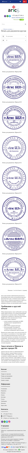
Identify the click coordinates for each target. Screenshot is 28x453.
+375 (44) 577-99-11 (18, 15)
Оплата (3, 395)
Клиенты (3, 393)
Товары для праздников (6, 376)
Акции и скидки (5, 380)
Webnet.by (18, 451)
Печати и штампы (6, 29)
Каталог (4, 1)
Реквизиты (3, 390)
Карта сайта (4, 405)
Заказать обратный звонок (18, 17)
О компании (4, 388)
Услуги (2, 399)
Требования (4, 401)
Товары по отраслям (6, 374)
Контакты (3, 403)
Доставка (3, 397)
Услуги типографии (5, 378)
